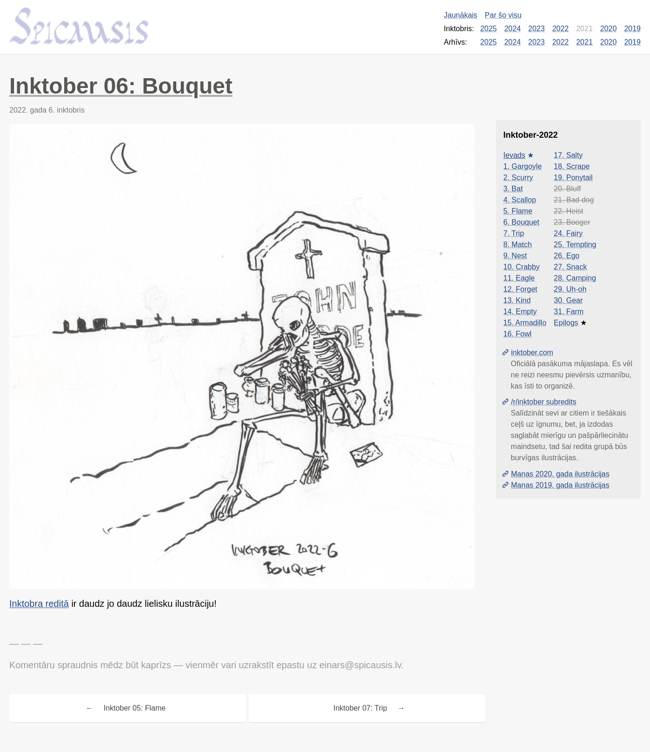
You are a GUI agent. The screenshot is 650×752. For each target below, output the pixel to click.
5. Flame (518, 211)
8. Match (518, 244)
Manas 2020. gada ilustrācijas (560, 474)
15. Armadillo (525, 323)
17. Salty (568, 155)
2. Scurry (518, 177)
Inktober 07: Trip (360, 708)
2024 (512, 29)
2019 (632, 29)
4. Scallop (520, 200)
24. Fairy (568, 233)
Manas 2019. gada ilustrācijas (560, 485)
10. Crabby (522, 267)
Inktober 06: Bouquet (120, 86)
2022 (560, 29)
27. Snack (570, 267)
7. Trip (514, 233)
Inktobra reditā (39, 603)
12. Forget (520, 289)
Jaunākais (461, 15)
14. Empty (520, 312)
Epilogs (566, 323)
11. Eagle (519, 278)
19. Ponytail (573, 177)
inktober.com (532, 352)
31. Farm (569, 312)
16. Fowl (517, 334)
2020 (608, 29)
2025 (488, 29)
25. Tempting (575, 244)
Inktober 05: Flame (135, 708)
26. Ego (566, 256)
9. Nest (515, 256)
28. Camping (575, 278)
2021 (584, 42)
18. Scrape (572, 166)
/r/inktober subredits (544, 402)
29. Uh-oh (570, 289)
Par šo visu (503, 15)
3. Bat (513, 189)
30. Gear (568, 300)
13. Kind (517, 300)
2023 (536, 29)
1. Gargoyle (523, 166)
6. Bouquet (521, 222)
